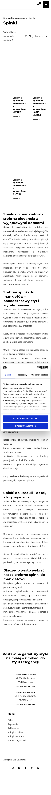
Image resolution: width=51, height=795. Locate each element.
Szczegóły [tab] (22, 375)
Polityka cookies (15, 732)
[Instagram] (13, 768)
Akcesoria (22, 18)
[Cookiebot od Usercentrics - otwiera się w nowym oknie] (36, 367)
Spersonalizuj (25, 426)
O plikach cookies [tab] (39, 375)
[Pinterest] (38, 768)
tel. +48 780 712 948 (25, 686)
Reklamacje (13, 728)
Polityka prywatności (17, 740)
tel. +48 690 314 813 (25, 704)
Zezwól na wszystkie (25, 418)
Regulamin (13, 724)
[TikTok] (32, 768)
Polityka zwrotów (16, 736)
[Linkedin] (19, 768)
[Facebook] (25, 768)
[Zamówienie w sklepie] (41, 36)
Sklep (10, 720)
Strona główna (10, 18)
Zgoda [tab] (8, 375)
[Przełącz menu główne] (46, 4)
